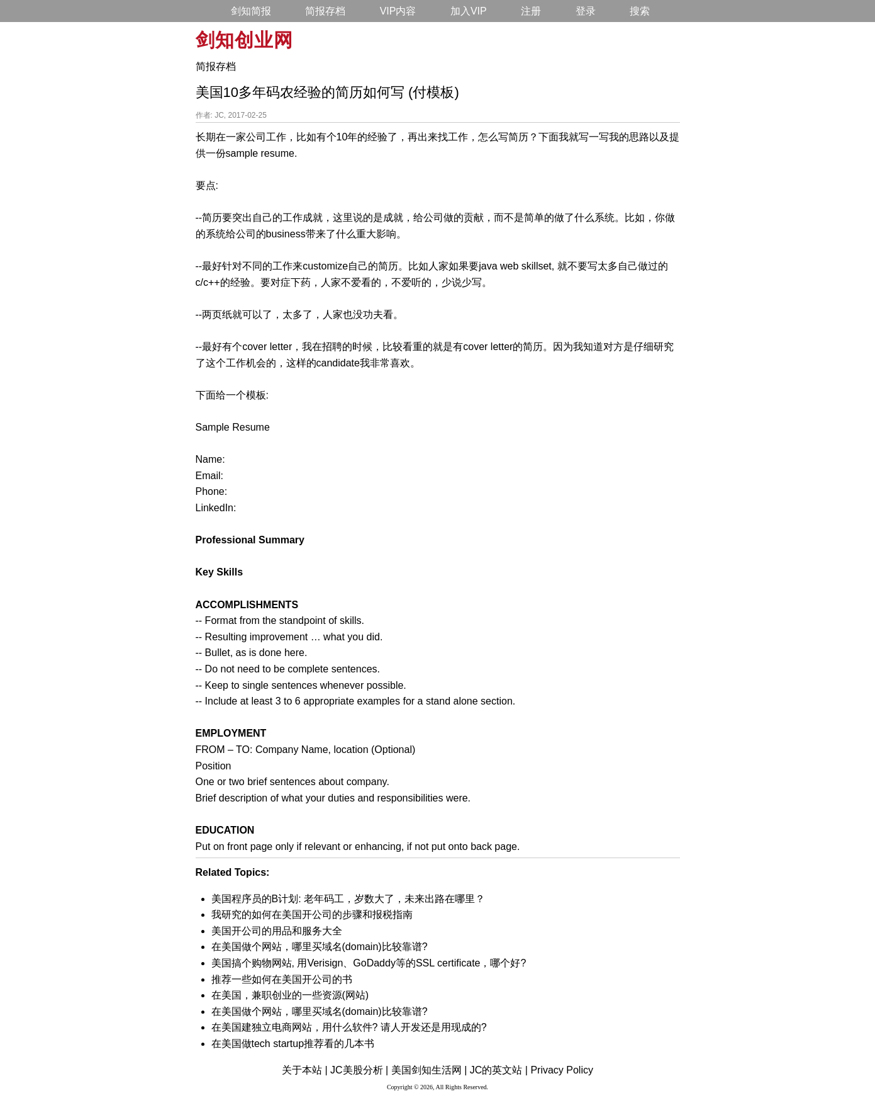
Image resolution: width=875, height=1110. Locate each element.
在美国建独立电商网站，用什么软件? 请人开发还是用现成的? (349, 1027)
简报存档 (325, 11)
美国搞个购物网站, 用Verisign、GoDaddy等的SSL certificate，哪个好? (369, 963)
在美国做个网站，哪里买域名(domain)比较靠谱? (319, 946)
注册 (531, 11)
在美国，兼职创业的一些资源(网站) (290, 995)
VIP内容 (398, 11)
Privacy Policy (561, 1070)
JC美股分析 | (359, 1070)
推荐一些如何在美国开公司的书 (281, 979)
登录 (586, 11)
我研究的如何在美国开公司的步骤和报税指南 (312, 914)
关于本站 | (305, 1070)
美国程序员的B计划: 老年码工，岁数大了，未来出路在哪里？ (348, 898)
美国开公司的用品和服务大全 (276, 931)
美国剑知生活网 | (429, 1070)
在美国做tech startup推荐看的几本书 (293, 1043)
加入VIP (468, 11)
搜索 (640, 11)
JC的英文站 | (499, 1070)
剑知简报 (251, 11)
